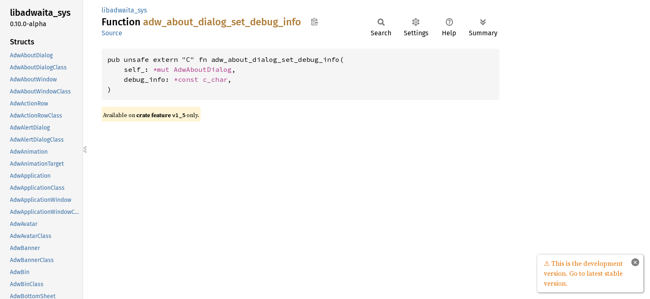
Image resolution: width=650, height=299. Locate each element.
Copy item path (314, 22)
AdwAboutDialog (203, 69)
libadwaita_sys (124, 10)
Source (112, 33)
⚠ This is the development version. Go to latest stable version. (583, 273)
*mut (163, 69)
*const (188, 79)
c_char (215, 79)
